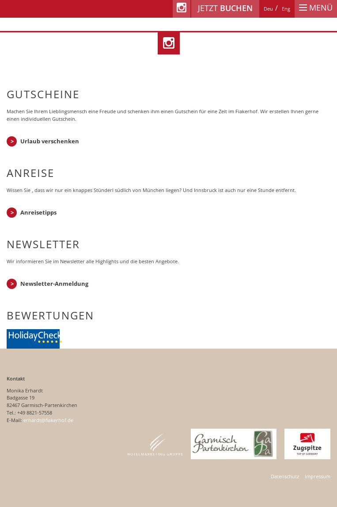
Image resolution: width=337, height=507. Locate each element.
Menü (316, 7)
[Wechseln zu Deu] (268, 9)
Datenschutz (285, 476)
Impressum (317, 476)
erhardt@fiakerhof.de (48, 420)
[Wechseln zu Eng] (286, 9)
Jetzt (225, 8)
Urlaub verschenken (49, 141)
